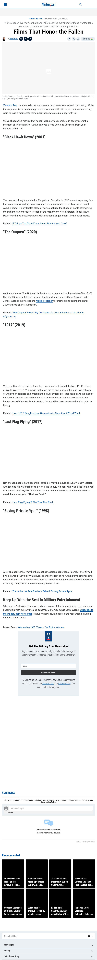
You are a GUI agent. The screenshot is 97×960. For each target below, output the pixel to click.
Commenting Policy (48, 802)
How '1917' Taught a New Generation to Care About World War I (46, 412)
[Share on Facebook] (69, 39)
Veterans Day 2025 (35, 19)
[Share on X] (74, 39)
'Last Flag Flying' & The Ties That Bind (33, 501)
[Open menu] (5, 4)
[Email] (78, 39)
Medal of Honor (44, 300)
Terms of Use (48, 682)
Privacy (84, 841)
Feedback (91, 841)
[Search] (78, 5)
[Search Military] (44, 936)
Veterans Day (10, 104)
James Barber (13, 39)
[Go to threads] (21, 39)
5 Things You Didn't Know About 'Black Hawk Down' (40, 222)
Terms (78, 841)
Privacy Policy (64, 682)
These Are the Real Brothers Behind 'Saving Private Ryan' (42, 590)
